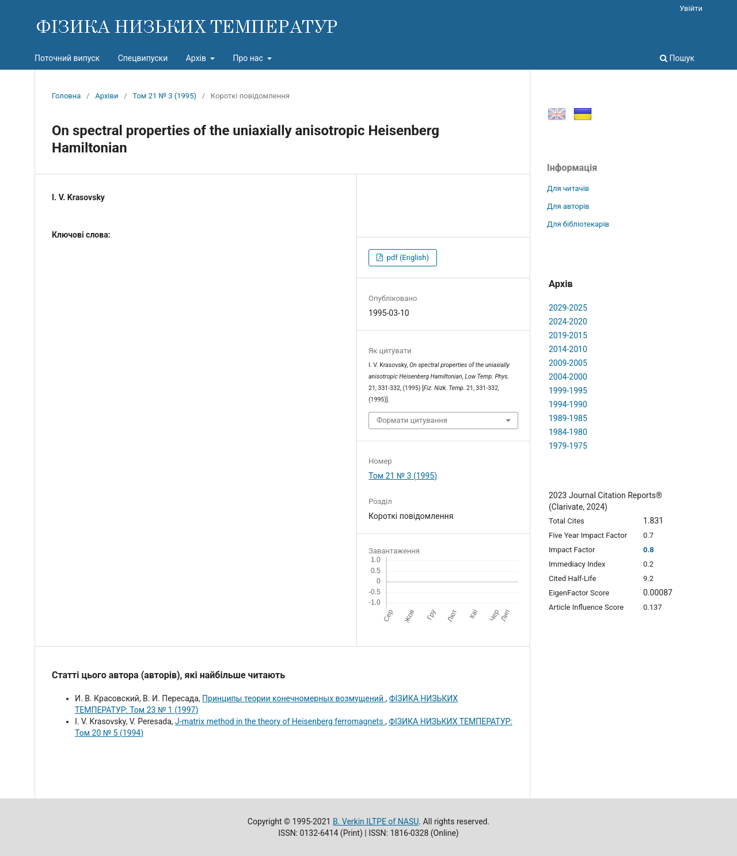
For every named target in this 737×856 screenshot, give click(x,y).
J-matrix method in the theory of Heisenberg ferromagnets (280, 721)
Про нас (249, 58)
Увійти (690, 8)
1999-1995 (568, 390)
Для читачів (568, 188)
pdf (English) (407, 257)
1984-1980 (568, 432)
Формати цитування (412, 420)
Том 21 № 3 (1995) (164, 95)
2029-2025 (568, 307)
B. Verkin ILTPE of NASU (376, 821)
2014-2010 (568, 349)
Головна (66, 95)
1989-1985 (568, 418)
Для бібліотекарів (578, 224)
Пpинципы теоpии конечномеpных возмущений (293, 698)
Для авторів (568, 206)
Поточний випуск (67, 58)
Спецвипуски (143, 58)
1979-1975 (568, 445)
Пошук (677, 58)
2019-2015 (568, 335)
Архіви (106, 95)
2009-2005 (568, 363)
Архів (197, 58)
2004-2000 (568, 376)
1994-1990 (568, 404)
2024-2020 (568, 321)
